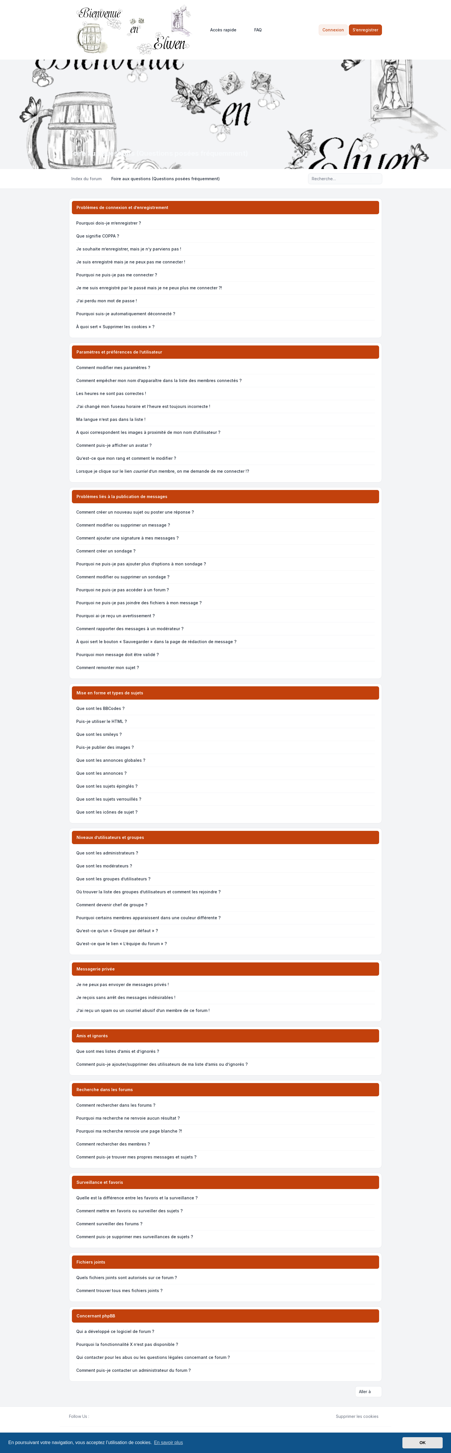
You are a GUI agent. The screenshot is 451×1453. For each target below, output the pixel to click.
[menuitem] (220, 30)
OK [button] (422, 1442)
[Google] (106, 1416)
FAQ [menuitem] (254, 30)
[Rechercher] (366, 179)
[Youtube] (102, 1416)
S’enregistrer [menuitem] (365, 29)
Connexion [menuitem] (333, 29)
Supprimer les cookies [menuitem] (353, 1416)
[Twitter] (97, 1416)
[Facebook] (92, 1416)
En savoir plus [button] (168, 1442)
